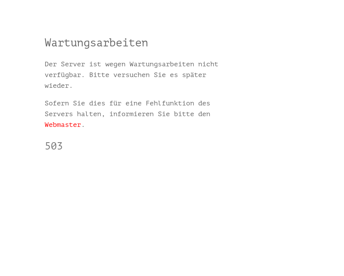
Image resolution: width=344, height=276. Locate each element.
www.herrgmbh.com (77, 168)
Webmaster (63, 124)
